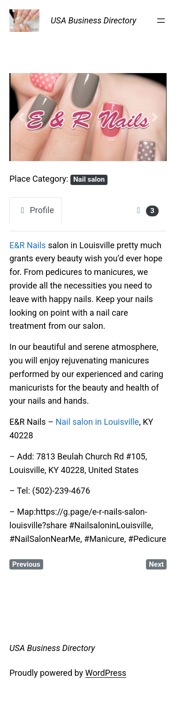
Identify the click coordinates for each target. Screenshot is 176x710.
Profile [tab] (35, 210)
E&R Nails (27, 245)
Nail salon (89, 179)
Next (156, 564)
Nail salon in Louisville (97, 422)
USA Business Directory (93, 20)
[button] (21, 117)
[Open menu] (161, 20)
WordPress (105, 673)
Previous (26, 564)
